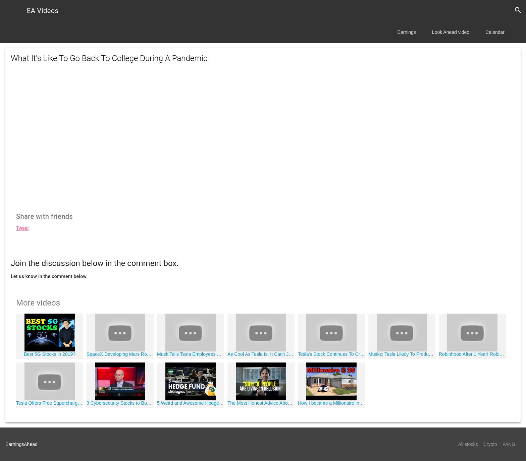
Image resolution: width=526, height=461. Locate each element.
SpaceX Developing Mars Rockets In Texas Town (120, 354)
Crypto (490, 444)
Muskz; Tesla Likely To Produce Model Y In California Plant (401, 354)
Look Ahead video (450, 32)
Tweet (22, 228)
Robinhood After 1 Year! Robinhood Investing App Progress (472, 354)
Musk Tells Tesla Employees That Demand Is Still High (190, 354)
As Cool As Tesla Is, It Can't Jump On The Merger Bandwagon (261, 354)
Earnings (407, 32)
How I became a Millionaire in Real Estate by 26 (331, 403)
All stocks (468, 444)
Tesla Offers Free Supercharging (49, 403)
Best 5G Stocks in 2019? (49, 354)
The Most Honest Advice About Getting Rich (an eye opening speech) (261, 403)
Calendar (495, 32)
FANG (509, 444)
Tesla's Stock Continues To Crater (331, 354)
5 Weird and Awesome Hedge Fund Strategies (190, 403)
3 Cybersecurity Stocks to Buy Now (120, 403)
